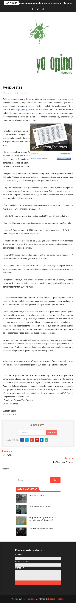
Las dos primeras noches (41, 529)
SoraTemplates (28, 599)
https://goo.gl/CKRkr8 (25, 110)
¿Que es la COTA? (37, 496)
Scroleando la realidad (40, 507)
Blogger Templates (56, 599)
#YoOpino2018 (9, 414)
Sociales (23, 93)
